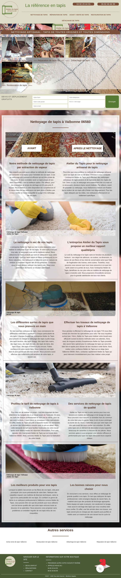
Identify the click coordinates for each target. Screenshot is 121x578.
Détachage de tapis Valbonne (76, 542)
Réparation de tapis (58, 15)
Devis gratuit (31, 565)
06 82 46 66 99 (53, 571)
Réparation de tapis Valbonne (106, 542)
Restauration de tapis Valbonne (46, 542)
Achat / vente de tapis (79, 15)
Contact (29, 571)
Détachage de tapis (70, 20)
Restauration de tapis (101, 15)
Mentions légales (71, 576)
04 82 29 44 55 (53, 568)
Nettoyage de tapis (39, 15)
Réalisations (30, 568)
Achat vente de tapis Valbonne (16, 542)
